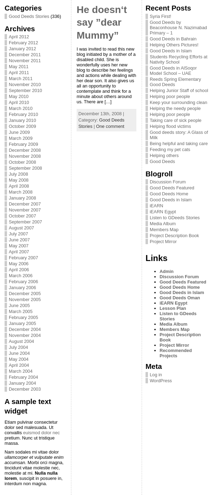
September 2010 (25, 90)
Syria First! (160, 16)
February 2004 (23, 377)
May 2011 (18, 66)
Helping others (164, 155)
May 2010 (18, 96)
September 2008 (25, 168)
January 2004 (22, 383)
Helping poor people (170, 96)
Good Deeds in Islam (171, 50)
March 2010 (21, 108)
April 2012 (19, 36)
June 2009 (19, 132)
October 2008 (22, 162)
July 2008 (18, 174)
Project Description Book (174, 235)
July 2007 (18, 233)
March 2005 (21, 311)
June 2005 (19, 305)
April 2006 (19, 269)
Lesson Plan (173, 308)
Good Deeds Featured (172, 187)
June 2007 (19, 239)
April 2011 (19, 72)
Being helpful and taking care (179, 143)
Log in (156, 374)
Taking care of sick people (175, 120)
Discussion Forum (168, 181)
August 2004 (21, 341)
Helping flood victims (170, 126)
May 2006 (18, 263)
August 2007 (21, 227)
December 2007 (25, 204)
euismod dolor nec (41, 432)
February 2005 (23, 317)
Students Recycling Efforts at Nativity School (178, 59)
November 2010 (25, 84)
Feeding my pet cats (170, 149)
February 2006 (23, 281)
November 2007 (25, 210)
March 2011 (21, 78)
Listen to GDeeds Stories (175, 217)
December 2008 (25, 150)
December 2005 (25, 293)
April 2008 (19, 186)
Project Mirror (163, 241)
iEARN (156, 205)
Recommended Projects (176, 353)
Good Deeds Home (169, 193)
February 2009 (23, 144)
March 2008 (21, 192)
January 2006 (22, 287)
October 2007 (22, 216)
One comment (110, 126)
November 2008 (25, 156)
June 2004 (19, 353)
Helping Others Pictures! (174, 44)
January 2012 (22, 48)
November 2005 (25, 299)
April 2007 (19, 251)
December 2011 (25, 54)
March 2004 (21, 371)
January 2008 (22, 198)
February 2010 (23, 114)
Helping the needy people (175, 108)
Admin (167, 271)
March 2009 (21, 138)
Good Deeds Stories (29, 16)
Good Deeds (162, 161)
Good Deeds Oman (180, 297)
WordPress (161, 380)
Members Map (164, 229)
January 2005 (22, 323)
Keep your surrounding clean (178, 102)
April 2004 (19, 365)
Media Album (163, 223)
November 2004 (25, 335)
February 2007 (23, 257)
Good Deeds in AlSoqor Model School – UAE (173, 70)
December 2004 (25, 329)
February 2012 (23, 42)
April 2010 (19, 102)
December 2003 (25, 389)
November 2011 (25, 60)
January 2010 (22, 120)
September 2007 (25, 221)
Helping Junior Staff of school (179, 90)
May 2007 (18, 245)
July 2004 (18, 347)
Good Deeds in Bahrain (173, 38)
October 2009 (22, 126)
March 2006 (21, 275)
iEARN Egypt (163, 211)
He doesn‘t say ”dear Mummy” (102, 22)
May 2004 (18, 359)
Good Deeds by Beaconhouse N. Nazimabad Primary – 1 (178, 27)
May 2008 (18, 180)
